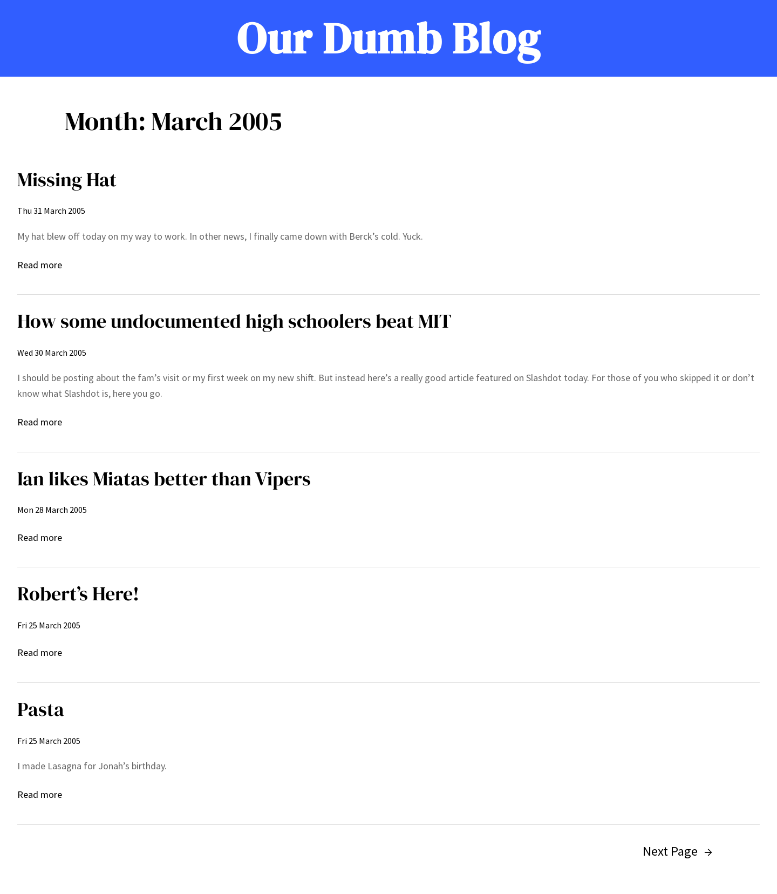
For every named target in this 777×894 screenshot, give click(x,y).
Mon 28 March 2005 (52, 509)
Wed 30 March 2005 (51, 352)
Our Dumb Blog (389, 38)
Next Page (677, 851)
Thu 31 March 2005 (51, 210)
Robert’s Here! (78, 593)
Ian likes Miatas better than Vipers (164, 478)
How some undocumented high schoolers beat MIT (234, 321)
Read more (39, 265)
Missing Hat (67, 179)
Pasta (40, 709)
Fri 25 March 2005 (48, 625)
